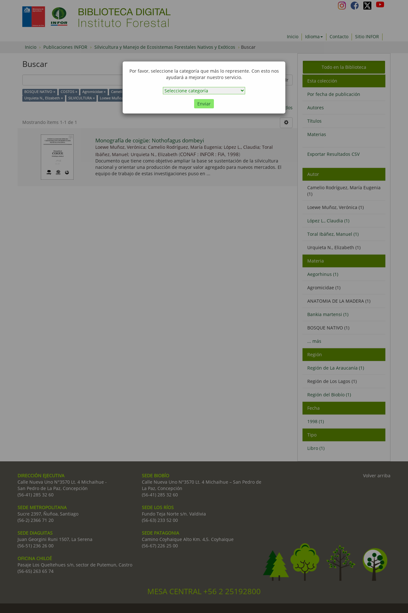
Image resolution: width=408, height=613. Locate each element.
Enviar (204, 104)
